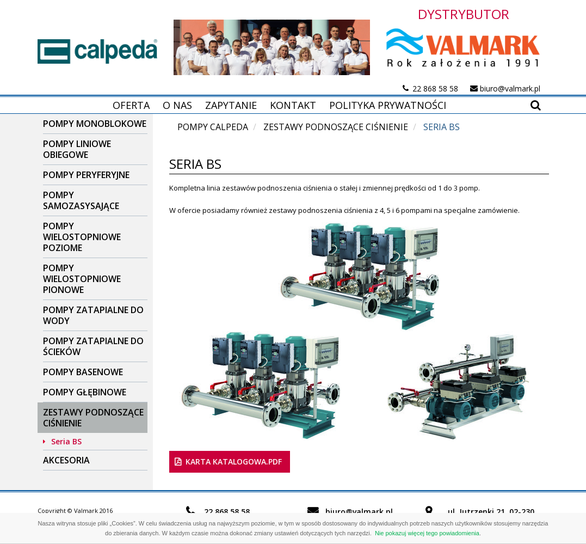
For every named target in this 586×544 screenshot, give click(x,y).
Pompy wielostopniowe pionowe (82, 279)
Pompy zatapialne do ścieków (93, 346)
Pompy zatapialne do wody (93, 315)
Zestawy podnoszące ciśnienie (93, 417)
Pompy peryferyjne (86, 175)
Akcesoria (66, 460)
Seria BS (66, 441)
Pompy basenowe (83, 372)
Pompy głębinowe (84, 392)
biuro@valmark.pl (510, 88)
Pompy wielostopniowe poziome (82, 237)
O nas (177, 105)
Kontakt (293, 105)
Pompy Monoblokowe (94, 124)
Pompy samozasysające (81, 200)
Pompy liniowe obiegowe (77, 149)
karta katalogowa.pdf (234, 461)
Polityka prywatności (387, 105)
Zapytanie (231, 105)
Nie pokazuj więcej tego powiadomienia (427, 533)
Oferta (131, 105)
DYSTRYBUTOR (463, 14)
